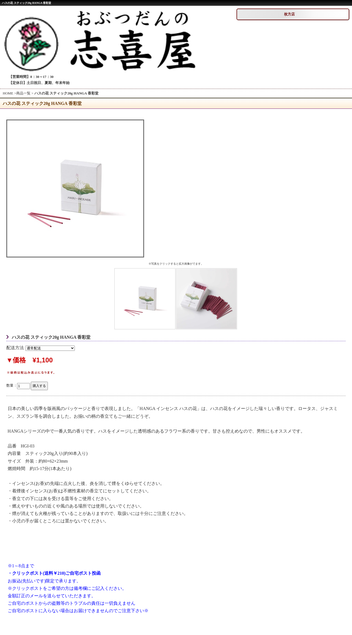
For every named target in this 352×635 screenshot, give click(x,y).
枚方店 (289, 14)
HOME (8, 93)
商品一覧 (23, 93)
